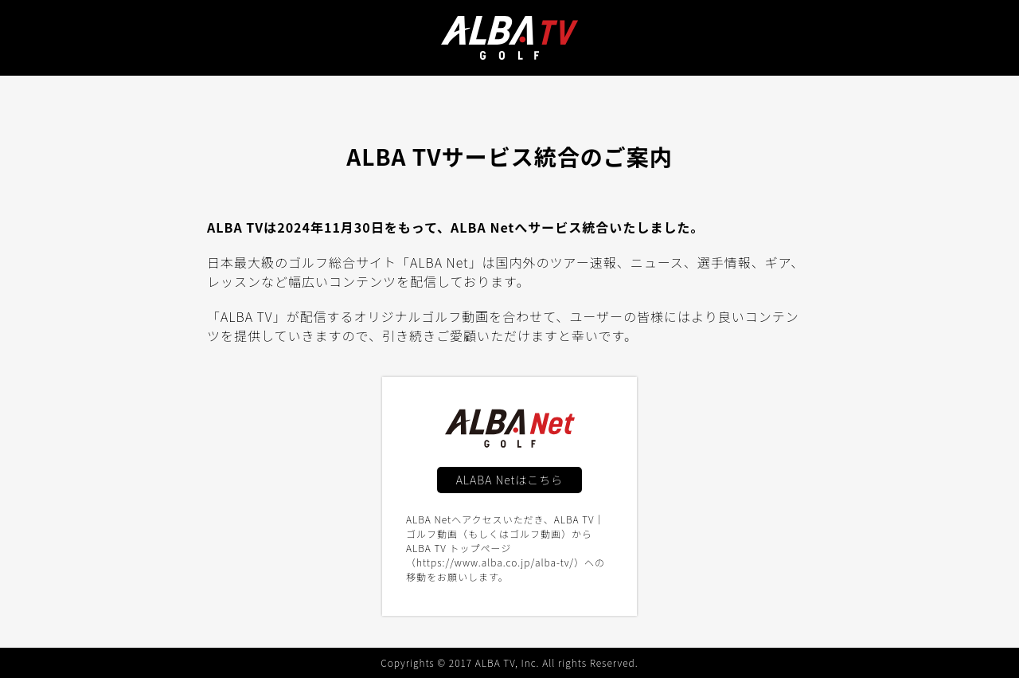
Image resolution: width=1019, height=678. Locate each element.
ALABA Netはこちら (510, 480)
